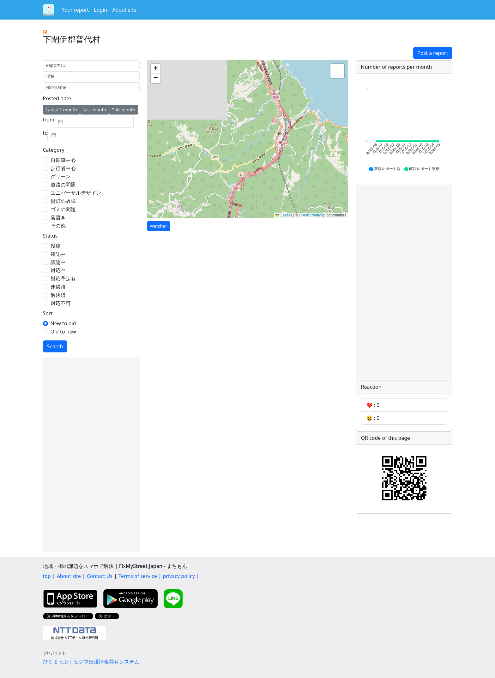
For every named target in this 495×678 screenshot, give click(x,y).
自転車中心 (63, 159)
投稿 (56, 245)
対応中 (58, 270)
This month (123, 110)
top (47, 576)
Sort (48, 313)
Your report (75, 9)
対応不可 (61, 303)
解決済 (58, 295)
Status (50, 235)
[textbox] (94, 122)
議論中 (58, 262)
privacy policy (179, 576)
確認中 (58, 254)
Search (55, 346)
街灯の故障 (63, 201)
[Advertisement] (91, 454)
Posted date (57, 98)
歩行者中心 (63, 168)
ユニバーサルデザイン (76, 192)
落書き (58, 217)
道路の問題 (63, 184)
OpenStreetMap (312, 215)
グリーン (61, 176)
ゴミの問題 (63, 209)
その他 (58, 225)
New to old (63, 323)
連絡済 (58, 286)
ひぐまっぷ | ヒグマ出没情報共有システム (91, 661)
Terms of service (137, 576)
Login (100, 9)
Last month (94, 110)
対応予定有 (63, 278)
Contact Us (99, 576)
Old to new (63, 331)
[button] (155, 69)
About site (124, 9)
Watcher (158, 226)
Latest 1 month (61, 110)
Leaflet (283, 215)
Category (53, 149)
